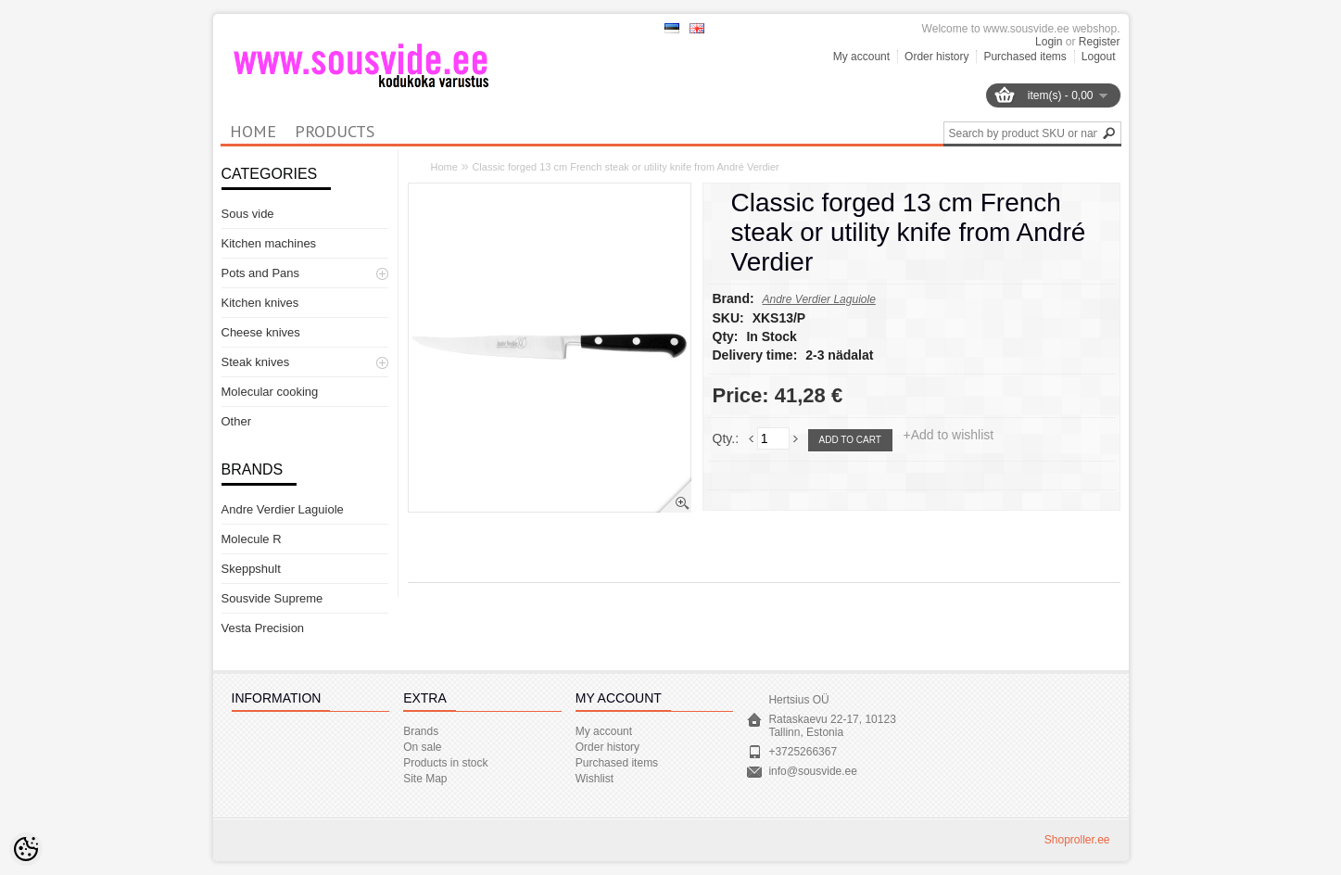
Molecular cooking (270, 392)
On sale (422, 747)
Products (334, 131)
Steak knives (255, 362)
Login (1048, 41)
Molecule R (251, 539)
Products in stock (445, 762)
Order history (936, 56)
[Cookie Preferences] (26, 849)
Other (236, 421)
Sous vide (247, 214)
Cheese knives (260, 332)
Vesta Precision (263, 628)
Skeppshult (251, 569)
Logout (1099, 56)
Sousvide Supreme (272, 598)
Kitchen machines (269, 243)
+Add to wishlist (949, 434)
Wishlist (595, 778)
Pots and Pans (260, 273)
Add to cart (850, 440)
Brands (420, 731)
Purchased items (1024, 56)
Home (444, 166)
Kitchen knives (260, 303)
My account (861, 56)
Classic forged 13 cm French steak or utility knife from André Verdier (625, 166)
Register (1099, 41)
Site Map (425, 778)
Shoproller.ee (1077, 839)
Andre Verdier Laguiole (282, 509)
